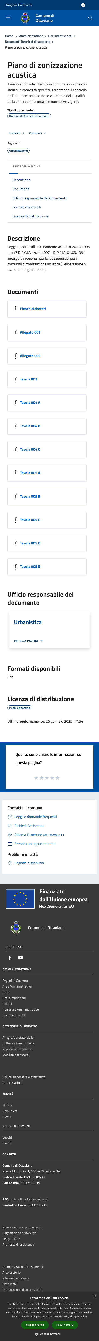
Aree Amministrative (17, 986)
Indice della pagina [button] (26, 166)
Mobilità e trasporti (15, 1054)
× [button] (94, 1296)
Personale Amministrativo (20, 1009)
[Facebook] (10, 958)
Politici (7, 1003)
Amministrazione (31, 35)
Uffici (6, 992)
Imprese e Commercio (17, 1048)
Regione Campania (19, 4)
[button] (49, 1334)
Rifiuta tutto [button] (64, 1325)
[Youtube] (20, 958)
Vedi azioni (38, 133)
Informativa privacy (16, 1278)
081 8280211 (37, 1204)
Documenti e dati (60, 35)
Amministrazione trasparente (23, 1266)
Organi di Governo (15, 980)
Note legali (9, 1283)
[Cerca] (90, 18)
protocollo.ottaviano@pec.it (29, 1199)
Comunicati (10, 1110)
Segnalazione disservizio (19, 1232)
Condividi (17, 133)
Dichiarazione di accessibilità (22, 1289)
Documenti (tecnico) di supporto (27, 41)
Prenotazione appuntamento (22, 1227)
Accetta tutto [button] (35, 1325)
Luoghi (7, 1137)
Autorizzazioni (12, 1082)
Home (9, 35)
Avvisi (6, 1116)
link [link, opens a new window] (85, 1316)
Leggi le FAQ (11, 1238)
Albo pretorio (11, 1272)
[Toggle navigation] (8, 17)
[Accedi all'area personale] (83, 5)
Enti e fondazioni (14, 997)
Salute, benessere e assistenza (23, 1076)
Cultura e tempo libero (18, 1043)
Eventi (7, 1143)
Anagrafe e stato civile (18, 1037)
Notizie (7, 1105)
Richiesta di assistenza (18, 1244)
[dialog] (49, 1316)
